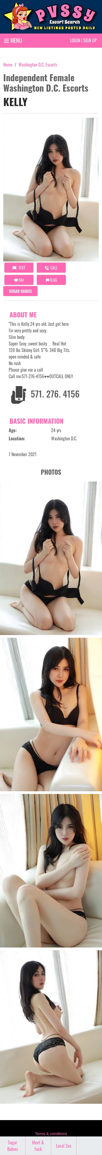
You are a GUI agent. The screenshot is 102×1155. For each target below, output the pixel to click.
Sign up (90, 40)
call (51, 267)
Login (75, 40)
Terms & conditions (51, 1134)
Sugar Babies (20, 291)
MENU (13, 40)
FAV (19, 280)
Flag (51, 280)
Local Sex (63, 1145)
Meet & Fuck (38, 1145)
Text (19, 267)
